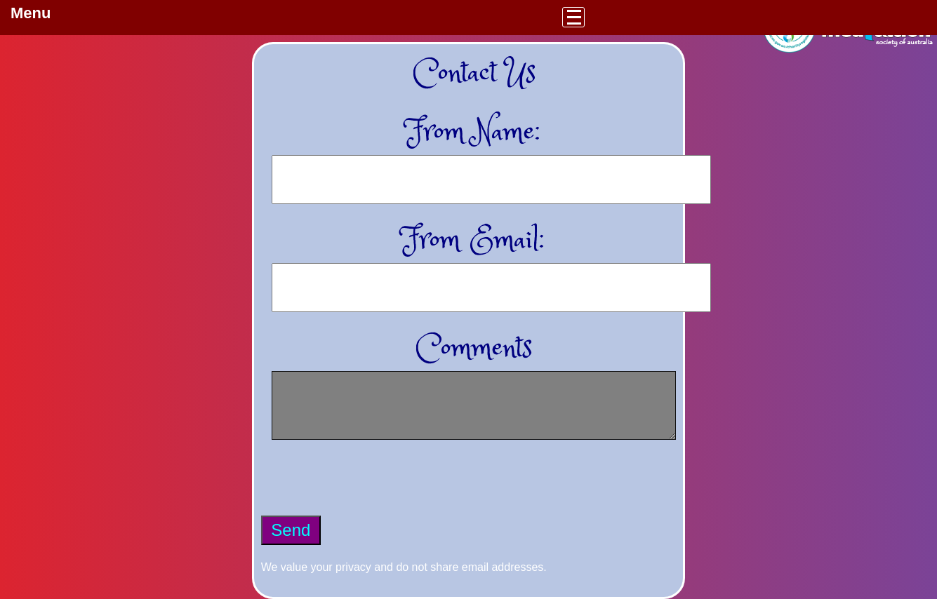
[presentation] (367, 488)
